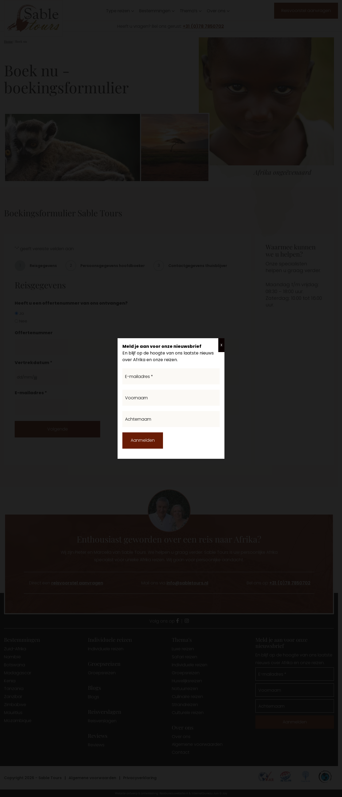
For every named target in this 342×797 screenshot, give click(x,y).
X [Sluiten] (221, 345)
